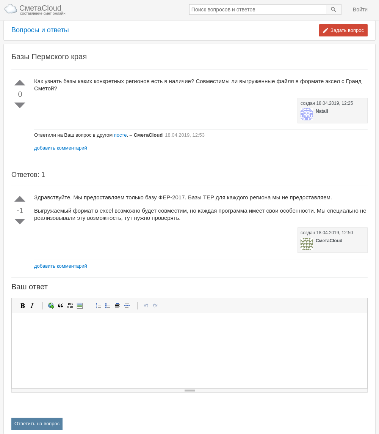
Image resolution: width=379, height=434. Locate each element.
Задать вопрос (347, 30)
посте (120, 135)
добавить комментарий (60, 148)
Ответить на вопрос (37, 423)
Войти (360, 9)
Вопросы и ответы (40, 30)
